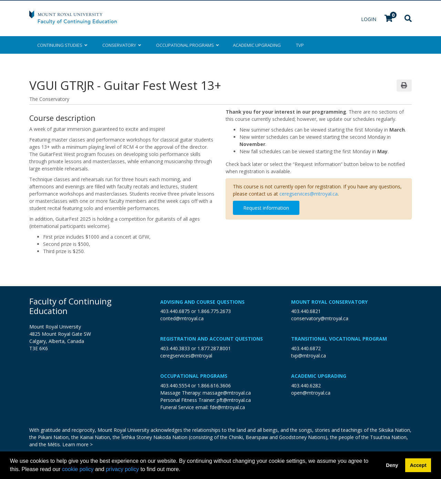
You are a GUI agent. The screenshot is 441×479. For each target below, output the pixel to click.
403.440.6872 (306, 348)
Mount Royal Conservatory (329, 302)
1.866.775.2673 (214, 311)
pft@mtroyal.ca (234, 400)
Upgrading (257, 45)
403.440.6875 (175, 311)
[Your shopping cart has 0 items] (388, 19)
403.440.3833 (175, 348)
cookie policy (78, 469)
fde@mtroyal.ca (227, 407)
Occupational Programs (193, 376)
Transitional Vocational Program (339, 338)
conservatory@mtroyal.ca (319, 318)
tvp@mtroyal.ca (308, 355)
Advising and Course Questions (202, 302)
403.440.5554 (175, 385)
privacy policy (122, 469)
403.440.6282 (306, 385)
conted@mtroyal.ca (182, 318)
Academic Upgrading (318, 376)
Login (369, 19)
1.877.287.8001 (214, 348)
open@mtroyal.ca (310, 392)
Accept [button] (418, 465)
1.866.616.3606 (214, 385)
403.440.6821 (306, 311)
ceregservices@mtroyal (186, 355)
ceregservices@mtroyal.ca (308, 193)
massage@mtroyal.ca (227, 392)
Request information (266, 208)
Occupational (187, 45)
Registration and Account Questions (211, 338)
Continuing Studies (62, 45)
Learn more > (77, 444)
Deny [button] (392, 465)
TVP (300, 45)
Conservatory (121, 45)
